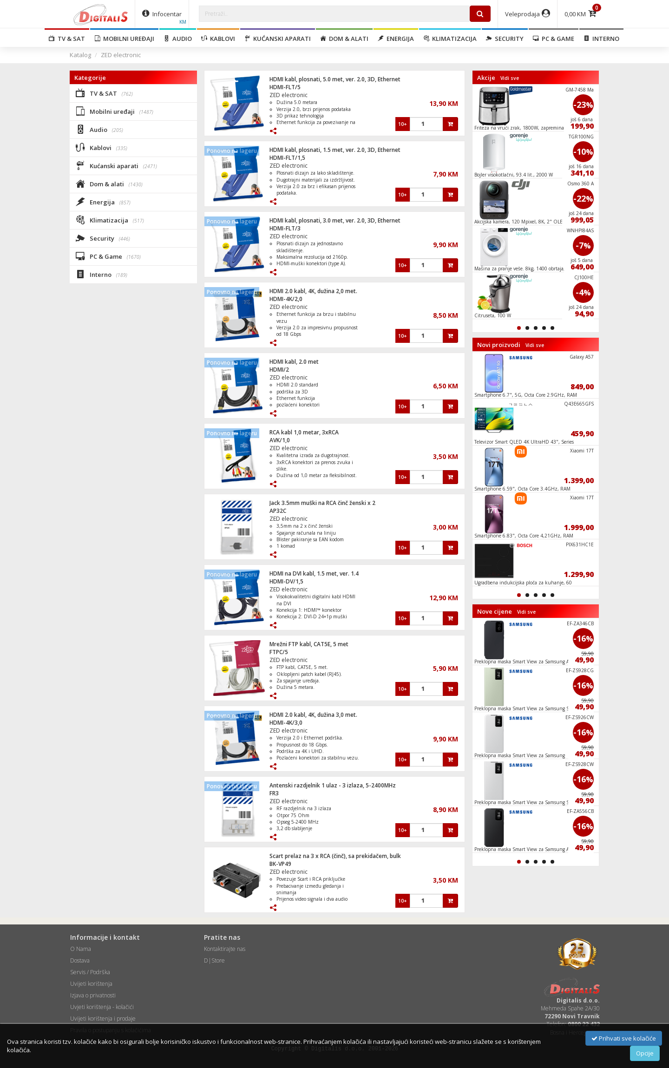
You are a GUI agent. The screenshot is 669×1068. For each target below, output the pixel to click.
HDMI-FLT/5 (285, 87)
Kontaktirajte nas (224, 949)
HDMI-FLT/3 (285, 228)
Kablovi (218, 38)
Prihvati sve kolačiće (623, 1038)
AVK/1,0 (279, 440)
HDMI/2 (279, 369)
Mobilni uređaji (124, 38)
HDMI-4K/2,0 (285, 299)
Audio (178, 38)
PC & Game (553, 38)
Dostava (80, 960)
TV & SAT (67, 38)
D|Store (214, 960)
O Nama (80, 949)
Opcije (645, 1053)
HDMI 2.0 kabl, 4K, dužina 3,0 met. (313, 715)
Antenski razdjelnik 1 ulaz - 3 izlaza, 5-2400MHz (332, 785)
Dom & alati (344, 38)
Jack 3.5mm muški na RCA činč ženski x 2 (322, 503)
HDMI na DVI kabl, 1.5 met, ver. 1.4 (314, 573)
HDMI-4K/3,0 (285, 723)
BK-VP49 (280, 864)
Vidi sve (509, 78)
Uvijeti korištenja (91, 984)
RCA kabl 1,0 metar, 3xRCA (304, 432)
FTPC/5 (278, 652)
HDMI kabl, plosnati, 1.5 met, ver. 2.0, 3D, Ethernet (334, 150)
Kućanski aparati (277, 38)
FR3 (274, 793)
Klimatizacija (450, 38)
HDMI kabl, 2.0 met (294, 362)
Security (505, 38)
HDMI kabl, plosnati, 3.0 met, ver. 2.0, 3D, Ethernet (334, 220)
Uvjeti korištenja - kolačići (102, 1007)
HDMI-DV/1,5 (286, 581)
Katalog (80, 55)
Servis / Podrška (90, 972)
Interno (601, 38)
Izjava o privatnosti (93, 995)
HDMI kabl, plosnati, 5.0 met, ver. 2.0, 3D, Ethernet (334, 79)
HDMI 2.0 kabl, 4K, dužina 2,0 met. (313, 291)
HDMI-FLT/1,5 (287, 158)
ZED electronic (121, 55)
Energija (396, 38)
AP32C (277, 511)
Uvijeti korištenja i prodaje (103, 1018)
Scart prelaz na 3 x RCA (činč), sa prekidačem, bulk (335, 856)
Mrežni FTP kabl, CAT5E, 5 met (308, 644)
